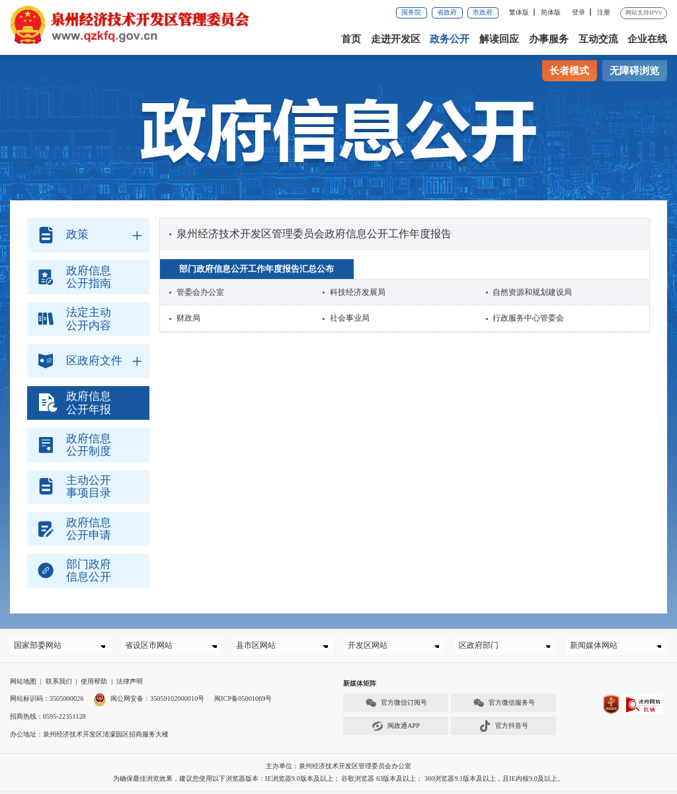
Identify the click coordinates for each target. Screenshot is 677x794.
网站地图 (23, 684)
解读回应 (499, 39)
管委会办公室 (200, 292)
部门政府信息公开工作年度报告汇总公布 (256, 269)
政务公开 (449, 39)
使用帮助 (94, 684)
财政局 (188, 318)
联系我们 (59, 684)
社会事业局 (350, 318)
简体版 (551, 12)
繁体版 (519, 12)
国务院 (411, 12)
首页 (351, 39)
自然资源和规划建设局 (532, 292)
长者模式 (569, 70)
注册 (603, 12)
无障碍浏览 (634, 70)
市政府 (483, 12)
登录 (578, 12)
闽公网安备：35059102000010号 (148, 702)
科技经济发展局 (357, 292)
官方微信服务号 (504, 706)
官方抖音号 (503, 729)
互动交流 (598, 39)
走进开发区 (395, 39)
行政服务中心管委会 (528, 318)
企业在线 (647, 39)
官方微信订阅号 (396, 706)
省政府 (447, 12)
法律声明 (129, 684)
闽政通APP (396, 729)
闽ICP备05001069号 (243, 702)
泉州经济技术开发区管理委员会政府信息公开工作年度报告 (314, 233)
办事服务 (549, 39)
